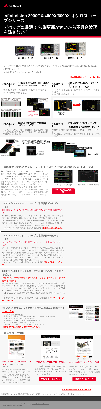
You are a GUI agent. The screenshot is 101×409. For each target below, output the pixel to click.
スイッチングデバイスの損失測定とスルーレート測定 (25, 242)
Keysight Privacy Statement (40, 404)
